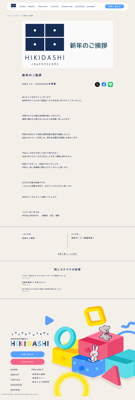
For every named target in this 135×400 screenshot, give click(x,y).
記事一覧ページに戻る (67, 254)
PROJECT (38, 371)
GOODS (79, 6)
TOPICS (55, 6)
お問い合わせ (114, 6)
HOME (23, 6)
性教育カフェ (39, 380)
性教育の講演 (39, 376)
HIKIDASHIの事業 (45, 83)
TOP (8, 15)
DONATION (67, 6)
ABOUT (15, 377)
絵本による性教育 (41, 384)
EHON (90, 6)
